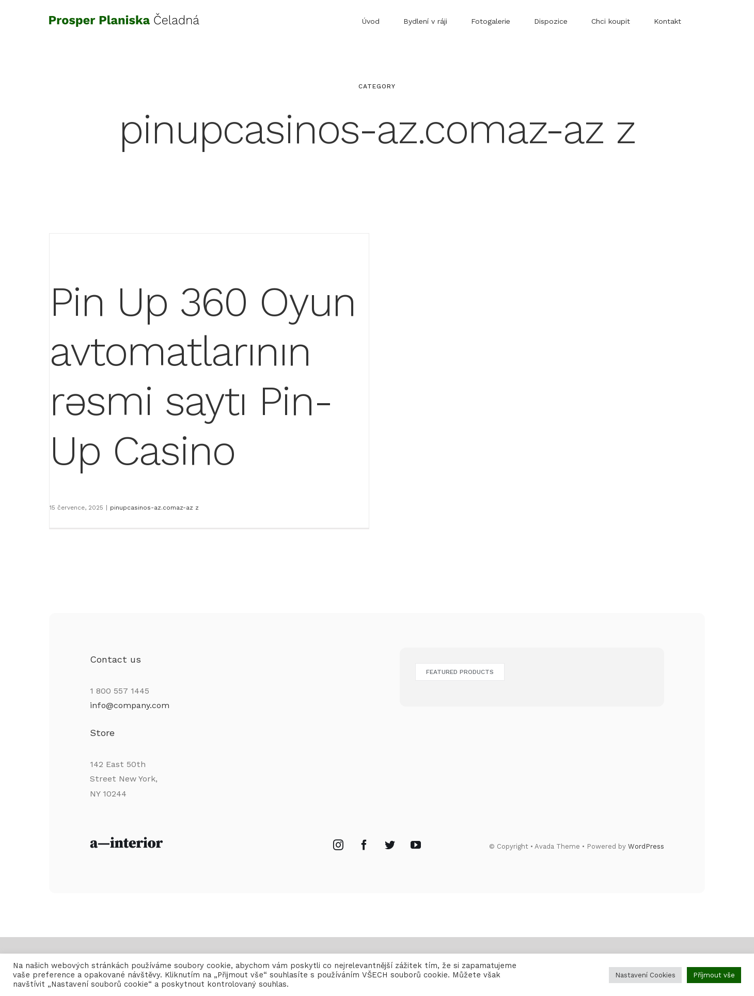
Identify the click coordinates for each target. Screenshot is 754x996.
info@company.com (129, 733)
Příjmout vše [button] (714, 975)
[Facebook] (364, 873)
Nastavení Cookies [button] (645, 975)
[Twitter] (390, 873)
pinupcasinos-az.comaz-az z (154, 507)
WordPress (646, 875)
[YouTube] (416, 873)
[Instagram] (338, 873)
